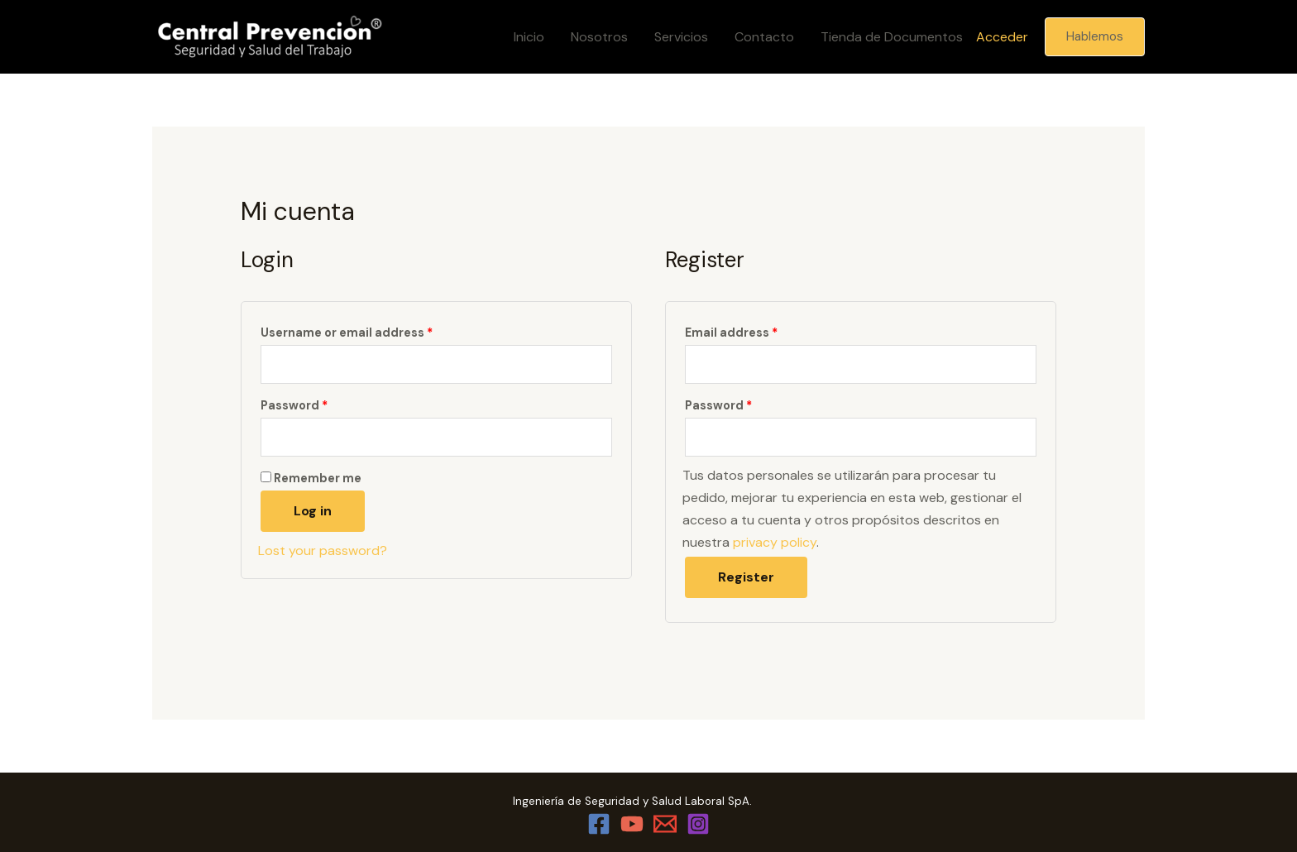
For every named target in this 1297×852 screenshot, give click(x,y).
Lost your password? (322, 550)
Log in (313, 510)
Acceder (1002, 36)
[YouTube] (632, 823)
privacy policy (774, 542)
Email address (731, 332)
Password (294, 405)
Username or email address (347, 332)
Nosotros (599, 36)
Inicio (529, 36)
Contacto (764, 36)
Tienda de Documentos (892, 36)
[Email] (665, 823)
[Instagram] (698, 823)
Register (746, 577)
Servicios (681, 36)
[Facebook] (598, 823)
